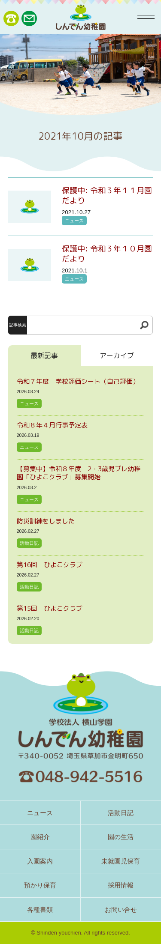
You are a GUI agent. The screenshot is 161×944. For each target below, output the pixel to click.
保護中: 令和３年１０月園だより (107, 253)
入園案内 (40, 861)
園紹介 (40, 836)
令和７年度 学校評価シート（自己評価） (78, 381)
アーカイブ (117, 355)
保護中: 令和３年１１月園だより (107, 195)
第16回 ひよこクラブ (49, 564)
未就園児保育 (120, 861)
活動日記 (29, 543)
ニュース (74, 220)
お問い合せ (121, 909)
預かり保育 (40, 885)
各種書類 (40, 909)
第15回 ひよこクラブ (49, 608)
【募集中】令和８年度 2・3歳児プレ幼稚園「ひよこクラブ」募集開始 (78, 473)
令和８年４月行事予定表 (52, 425)
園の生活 (121, 836)
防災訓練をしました (46, 521)
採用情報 (121, 885)
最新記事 (44, 355)
